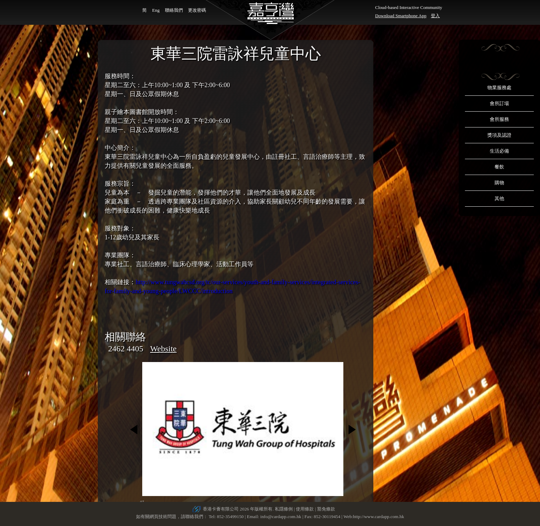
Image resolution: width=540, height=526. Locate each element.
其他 (499, 198)
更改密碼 (197, 10)
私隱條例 (284, 509)
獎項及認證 (499, 135)
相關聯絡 (125, 336)
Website (163, 348)
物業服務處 (499, 87)
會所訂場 (499, 103)
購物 (499, 182)
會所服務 (499, 119)
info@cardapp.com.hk (281, 516)
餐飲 (499, 166)
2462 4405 (125, 348)
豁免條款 (326, 509)
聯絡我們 (174, 10)
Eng (155, 10)
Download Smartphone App (400, 15)
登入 (435, 15)
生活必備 (499, 151)
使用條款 (305, 509)
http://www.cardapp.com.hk (378, 516)
